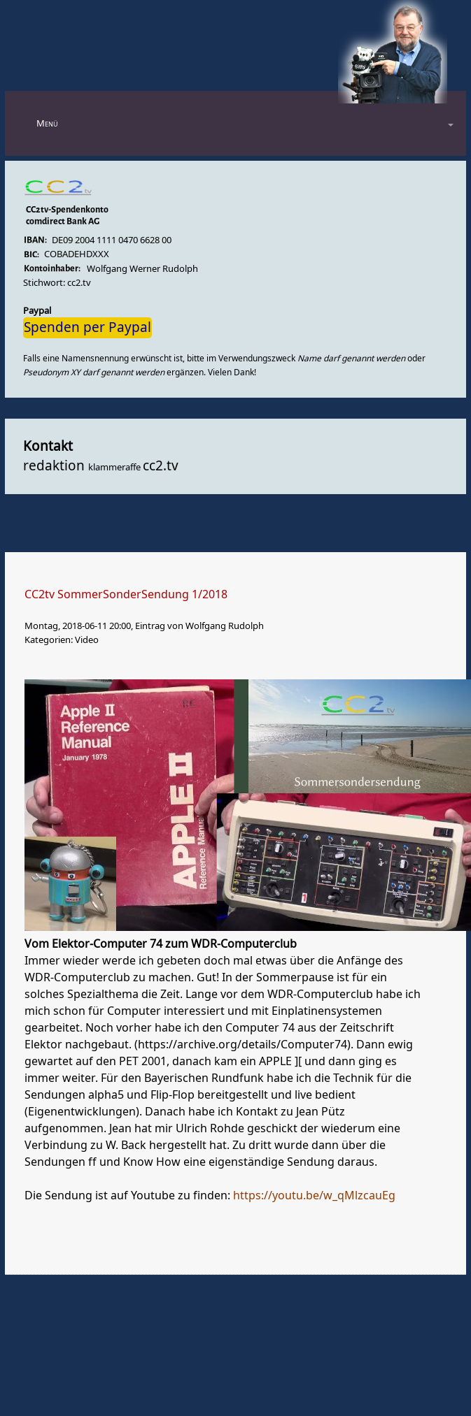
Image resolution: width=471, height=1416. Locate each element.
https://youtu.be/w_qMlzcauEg (314, 1195)
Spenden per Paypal (87, 328)
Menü (47, 123)
